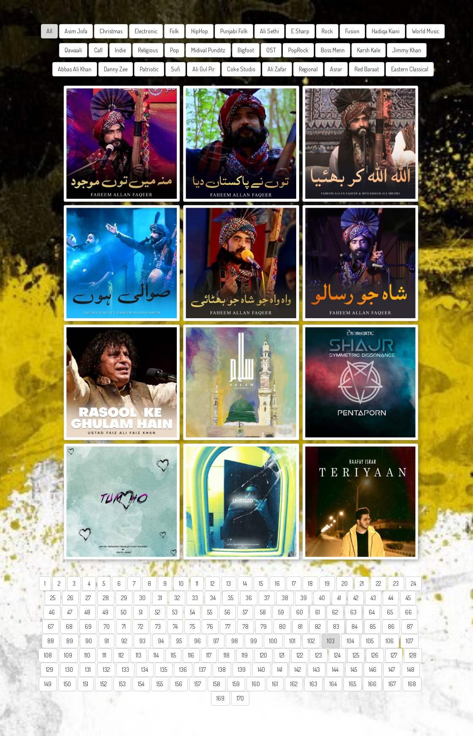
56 (227, 612)
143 (316, 669)
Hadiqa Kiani (386, 31)
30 (142, 597)
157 (198, 683)
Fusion (352, 31)
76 (210, 626)
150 (67, 683)
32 (177, 597)
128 (412, 655)
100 (273, 640)
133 (125, 669)
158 (216, 683)
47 (69, 612)
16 (277, 583)
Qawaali (73, 50)
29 (124, 597)
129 (49, 669)
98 (234, 640)
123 (318, 655)
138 (222, 669)
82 (318, 626)
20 (345, 583)
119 (245, 655)
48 (87, 612)
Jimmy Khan (406, 50)
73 (158, 626)
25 (52, 597)
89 (69, 640)
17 (294, 583)
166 (372, 683)
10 (181, 583)
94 (161, 640)
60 (299, 612)
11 (197, 583)
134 (144, 669)
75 (192, 626)
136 (183, 669)
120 (263, 655)
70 (107, 626)
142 (298, 669)
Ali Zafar (277, 69)
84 (354, 626)
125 (356, 655)
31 (160, 597)
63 (353, 612)
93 (142, 640)
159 (236, 683)
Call (98, 50)
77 (227, 626)
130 (69, 669)
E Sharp (300, 31)
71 (124, 626)
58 (263, 612)
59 (281, 612)
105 (369, 640)
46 (52, 612)
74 (175, 626)
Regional (308, 69)
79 (264, 626)
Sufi (175, 69)
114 (156, 655)
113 (138, 655)
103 (331, 640)
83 (336, 626)
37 (267, 597)
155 (160, 683)
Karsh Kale (368, 50)
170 (240, 698)
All (49, 31)
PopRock (298, 50)
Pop (174, 50)
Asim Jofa (76, 31)
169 (220, 698)
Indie (120, 50)
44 (390, 597)
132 (106, 669)
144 (335, 669)
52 (157, 612)
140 (261, 669)
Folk (174, 31)
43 (373, 597)
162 (293, 683)
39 (303, 597)
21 (362, 583)
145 (354, 669)
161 (275, 683)
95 (179, 640)
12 (212, 583)
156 (178, 683)
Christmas (111, 31)
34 (213, 597)
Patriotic (149, 69)
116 (191, 655)
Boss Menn (333, 50)
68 (69, 626)
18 (310, 583)
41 (339, 597)
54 (192, 612)
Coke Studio (241, 69)
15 (261, 583)
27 (88, 597)
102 (311, 640)
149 (47, 683)
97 (216, 640)
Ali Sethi (269, 31)
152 (103, 683)
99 (253, 640)
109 (68, 655)
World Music (425, 31)
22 (378, 583)
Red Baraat (366, 69)
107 (409, 640)
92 (124, 640)
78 (246, 626)
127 (394, 655)
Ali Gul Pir (203, 69)
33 (195, 597)
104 (350, 640)
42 (355, 597)
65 (390, 612)
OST (271, 50)
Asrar (336, 69)
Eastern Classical (409, 69)
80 (282, 626)
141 (279, 669)
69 (88, 626)
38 (285, 597)
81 (300, 626)
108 (48, 655)
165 (352, 683)
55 (209, 612)
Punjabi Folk (234, 31)
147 (392, 669)
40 (322, 597)
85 (373, 626)
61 (317, 612)
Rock (327, 31)
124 (337, 655)
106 (390, 640)
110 (87, 655)
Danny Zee (115, 69)
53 (175, 612)
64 (372, 612)
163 (313, 683)
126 (374, 655)
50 (124, 612)
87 (410, 626)
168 (412, 683)
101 (292, 640)
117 (208, 655)
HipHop (199, 31)
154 (141, 683)
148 (410, 669)
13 (229, 583)
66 (408, 612)
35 (230, 597)
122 (300, 655)
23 (396, 583)
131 (88, 669)
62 (335, 612)
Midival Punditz (208, 50)
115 (173, 655)
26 (70, 597)
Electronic (146, 31)
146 (372, 669)
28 (106, 597)
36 (249, 597)
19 (327, 583)
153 (122, 683)
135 (163, 669)
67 (51, 626)
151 (85, 683)
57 (245, 612)
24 (413, 583)
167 (392, 683)
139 (242, 669)
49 (105, 612)
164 (333, 683)
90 (88, 640)
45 (408, 597)
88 (50, 640)
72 (140, 626)
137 (202, 669)
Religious (148, 50)
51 (141, 612)
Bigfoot (246, 50)
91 (106, 640)
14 (245, 583)
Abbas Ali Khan (75, 69)
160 (256, 683)
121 (281, 655)
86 (391, 626)
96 (197, 640)
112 (121, 655)
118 (227, 655)
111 (104, 655)
